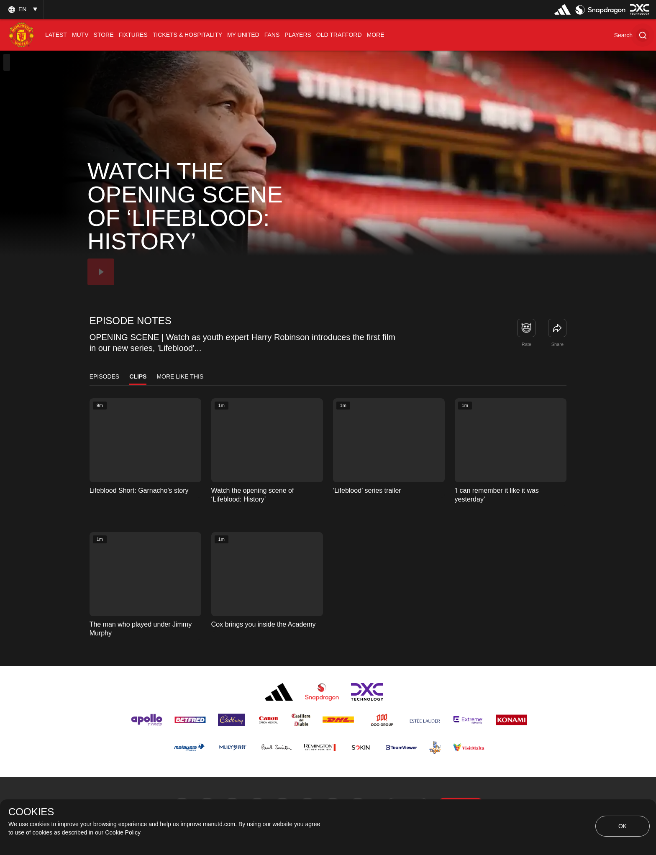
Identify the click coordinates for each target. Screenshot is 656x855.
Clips (137, 376)
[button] (631, 35)
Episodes (105, 376)
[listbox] (22, 9)
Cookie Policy (123, 832)
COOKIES (31, 812)
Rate (526, 344)
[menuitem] (56, 35)
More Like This (179, 376)
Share (557, 344)
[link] (557, 328)
